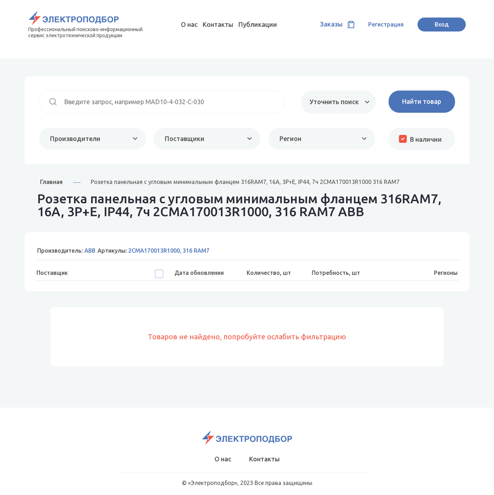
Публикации (257, 24)
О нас (189, 24)
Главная (51, 181)
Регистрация (386, 24)
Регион (290, 138)
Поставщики (184, 138)
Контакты (218, 24)
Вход (442, 24)
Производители (75, 138)
